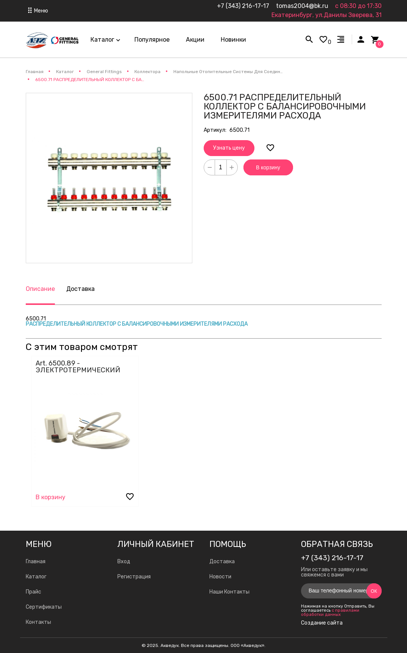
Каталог (36, 576)
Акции (195, 39)
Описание (40, 288)
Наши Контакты (229, 592)
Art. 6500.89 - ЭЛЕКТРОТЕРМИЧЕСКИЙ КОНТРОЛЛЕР (78, 370)
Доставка (80, 288)
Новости (220, 576)
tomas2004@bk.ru (302, 5)
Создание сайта (322, 623)
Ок (374, 591)
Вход (123, 561)
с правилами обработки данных (330, 612)
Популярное (152, 39)
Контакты (38, 622)
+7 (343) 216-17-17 (243, 5)
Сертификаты (44, 607)
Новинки (233, 39)
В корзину (268, 167)
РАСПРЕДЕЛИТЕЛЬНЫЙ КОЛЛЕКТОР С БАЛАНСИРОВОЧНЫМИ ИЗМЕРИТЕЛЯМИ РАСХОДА (137, 324)
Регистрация (134, 576)
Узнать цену (229, 148)
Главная (35, 561)
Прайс (33, 592)
